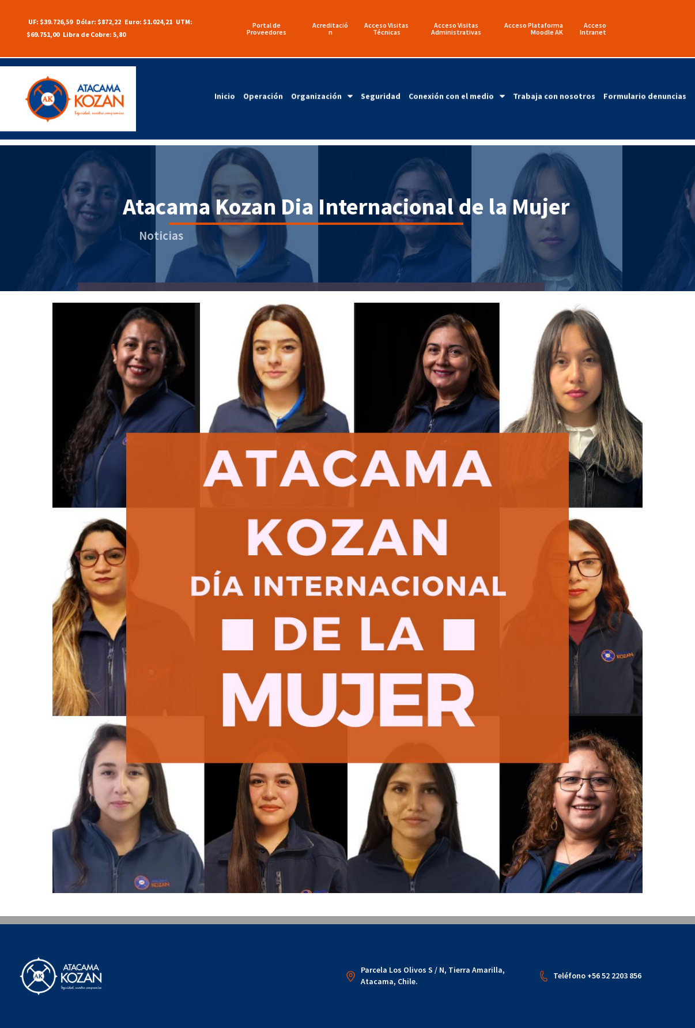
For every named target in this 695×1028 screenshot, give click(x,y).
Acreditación (330, 28)
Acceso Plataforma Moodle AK (533, 28)
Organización (322, 80)
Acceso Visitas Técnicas (386, 28)
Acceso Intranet (593, 28)
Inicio (224, 80)
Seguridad (381, 80)
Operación (263, 80)
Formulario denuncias (644, 80)
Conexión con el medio (457, 80)
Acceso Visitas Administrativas (456, 28)
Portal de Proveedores (266, 28)
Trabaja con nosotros (554, 80)
